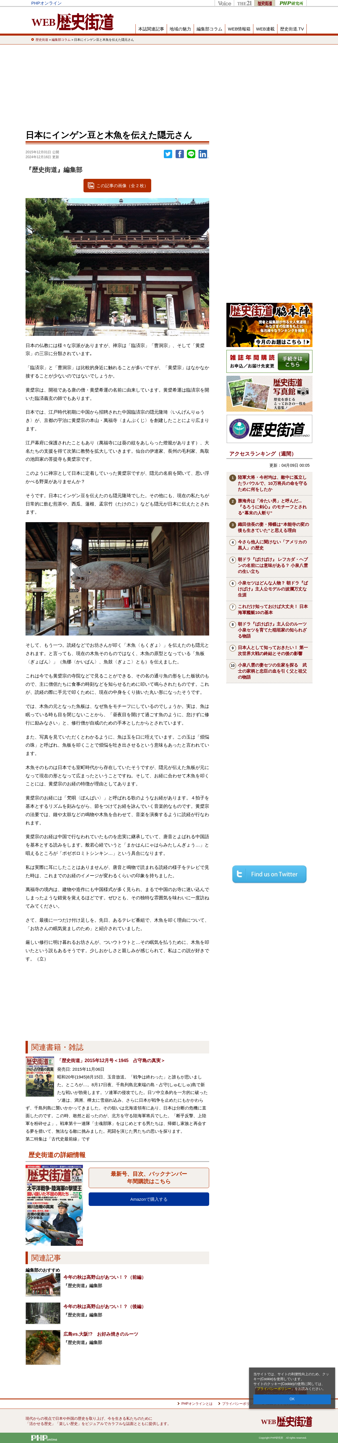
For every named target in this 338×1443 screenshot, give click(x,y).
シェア (179, 154)
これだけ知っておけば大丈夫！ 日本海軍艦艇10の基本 (273, 609)
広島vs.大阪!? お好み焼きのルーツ (100, 1334)
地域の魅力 (180, 28)
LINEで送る (191, 154)
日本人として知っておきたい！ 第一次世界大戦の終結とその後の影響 (273, 650)
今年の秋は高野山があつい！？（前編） (104, 1277)
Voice (224, 3)
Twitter (168, 154)
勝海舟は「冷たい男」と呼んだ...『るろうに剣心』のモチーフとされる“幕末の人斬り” (272, 506)
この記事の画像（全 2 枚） (122, 185)
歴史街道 (264, 3)
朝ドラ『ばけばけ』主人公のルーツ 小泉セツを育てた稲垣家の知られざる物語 (274, 629)
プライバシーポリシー (274, 1389)
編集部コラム (209, 28)
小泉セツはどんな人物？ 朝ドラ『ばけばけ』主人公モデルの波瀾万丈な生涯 (273, 588)
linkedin (203, 154)
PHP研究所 (291, 3)
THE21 (244, 3)
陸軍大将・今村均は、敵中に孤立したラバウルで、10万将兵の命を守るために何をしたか (272, 483)
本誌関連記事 (151, 28)
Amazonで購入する (149, 1199)
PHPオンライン (46, 3)
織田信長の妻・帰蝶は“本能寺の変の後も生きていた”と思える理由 (273, 527)
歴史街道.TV (292, 28)
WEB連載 (265, 28)
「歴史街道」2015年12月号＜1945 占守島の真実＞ (111, 1060)
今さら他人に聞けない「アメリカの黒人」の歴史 (272, 544)
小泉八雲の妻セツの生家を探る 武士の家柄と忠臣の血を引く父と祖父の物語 (272, 671)
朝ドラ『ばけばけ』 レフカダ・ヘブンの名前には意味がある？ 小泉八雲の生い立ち (273, 565)
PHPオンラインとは (197, 1404)
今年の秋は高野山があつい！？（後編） (104, 1306)
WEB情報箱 (239, 28)
